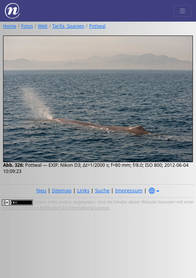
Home (9, 26)
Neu (41, 190)
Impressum (128, 190)
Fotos (27, 26)
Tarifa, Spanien (68, 26)
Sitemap (61, 190)
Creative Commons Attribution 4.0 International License (55, 207)
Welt (42, 26)
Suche (102, 190)
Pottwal (97, 26)
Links (83, 190)
